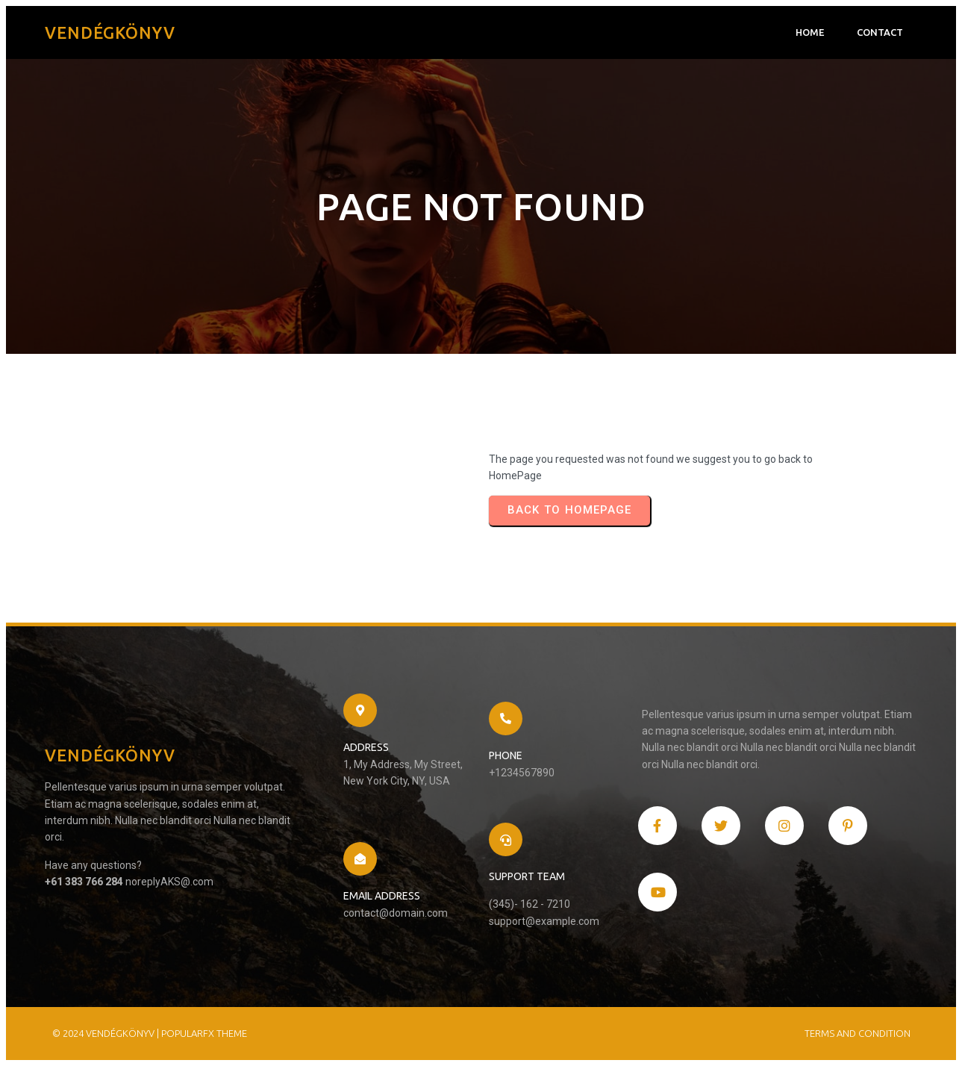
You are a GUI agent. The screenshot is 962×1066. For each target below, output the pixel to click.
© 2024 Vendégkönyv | (106, 1033)
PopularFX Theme (204, 1033)
